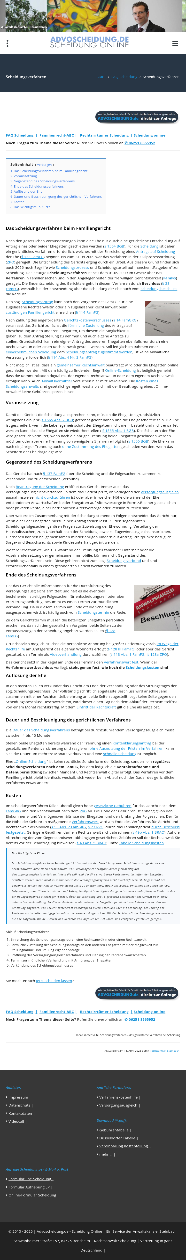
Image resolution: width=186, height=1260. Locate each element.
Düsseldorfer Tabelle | (118, 1138)
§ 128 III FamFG (121, 649)
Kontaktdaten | (21, 1113)
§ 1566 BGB (138, 441)
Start (101, 76)
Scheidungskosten (142, 667)
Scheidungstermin (93, 612)
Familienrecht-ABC (56, 135)
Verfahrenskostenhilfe (119, 1097)
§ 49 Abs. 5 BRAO (91, 842)
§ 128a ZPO (157, 654)
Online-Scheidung (120, 370)
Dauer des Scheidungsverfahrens (41, 730)
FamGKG (13, 810)
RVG (83, 810)
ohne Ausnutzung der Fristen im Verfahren (127, 748)
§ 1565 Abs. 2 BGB (57, 419)
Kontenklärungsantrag (132, 743)
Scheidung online (149, 135)
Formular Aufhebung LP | (30, 1187)
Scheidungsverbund (124, 560)
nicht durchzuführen (52, 497)
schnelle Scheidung (119, 753)
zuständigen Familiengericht (30, 312)
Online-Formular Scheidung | (33, 1195)
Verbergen (44, 165)
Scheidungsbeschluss (158, 288)
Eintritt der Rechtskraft (96, 707)
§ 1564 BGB (114, 246)
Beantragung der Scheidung (40, 486)
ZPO (10, 262)
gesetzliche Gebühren (112, 805)
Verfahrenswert (85, 821)
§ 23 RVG (95, 826)
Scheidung (149, 246)
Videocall (16, 1121)
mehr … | (107, 1154)
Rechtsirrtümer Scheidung (104, 135)
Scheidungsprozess (72, 267)
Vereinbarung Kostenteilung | (125, 1145)
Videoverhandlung (66, 654)
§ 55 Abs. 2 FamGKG (68, 826)
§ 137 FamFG (54, 473)
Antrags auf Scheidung (155, 251)
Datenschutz (19, 1105)
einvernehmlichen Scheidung (31, 352)
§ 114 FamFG (87, 312)
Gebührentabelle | (115, 1130)
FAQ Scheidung (124, 76)
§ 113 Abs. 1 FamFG (128, 654)
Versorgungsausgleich (160, 491)
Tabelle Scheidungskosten (141, 842)
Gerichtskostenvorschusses (87, 320)
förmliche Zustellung (86, 325)
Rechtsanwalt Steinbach (164, 1050)
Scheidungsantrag (37, 301)
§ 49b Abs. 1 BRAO (148, 832)
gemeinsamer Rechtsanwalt (81, 365)
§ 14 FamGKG (125, 320)
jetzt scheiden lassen (54, 980)
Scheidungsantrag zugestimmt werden (99, 352)
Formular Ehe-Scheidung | (31, 1178)
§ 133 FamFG (32, 256)
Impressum (18, 1097)
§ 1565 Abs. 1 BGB (118, 430)
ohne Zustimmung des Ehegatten (91, 446)
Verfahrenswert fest (121, 662)
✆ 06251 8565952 (139, 142)
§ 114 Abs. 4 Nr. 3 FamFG (70, 357)
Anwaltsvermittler (57, 381)
